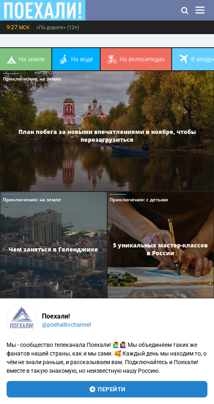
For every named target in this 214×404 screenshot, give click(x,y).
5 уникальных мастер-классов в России (160, 249)
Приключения (32, 79)
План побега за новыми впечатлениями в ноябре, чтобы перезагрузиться (107, 135)
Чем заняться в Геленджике (53, 249)
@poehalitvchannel (66, 324)
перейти (107, 389)
